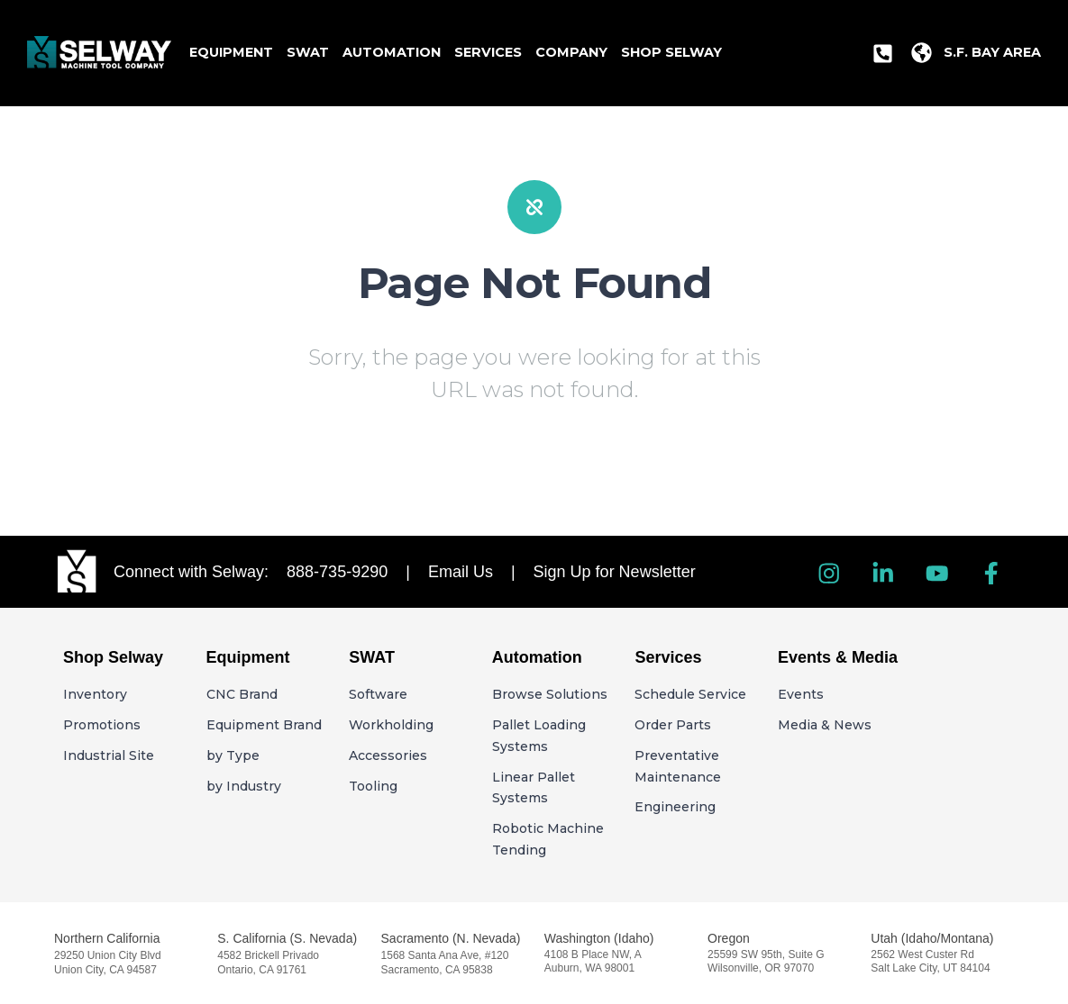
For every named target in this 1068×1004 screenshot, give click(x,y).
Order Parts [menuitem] (672, 725)
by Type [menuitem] (233, 755)
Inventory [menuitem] (95, 694)
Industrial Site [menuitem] (108, 755)
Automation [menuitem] (391, 52)
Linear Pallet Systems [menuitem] (533, 788)
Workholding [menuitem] (391, 725)
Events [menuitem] (801, 694)
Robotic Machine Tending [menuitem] (548, 839)
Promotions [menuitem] (102, 725)
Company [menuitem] (571, 52)
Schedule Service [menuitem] (690, 694)
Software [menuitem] (378, 694)
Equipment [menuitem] (231, 52)
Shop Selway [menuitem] (671, 52)
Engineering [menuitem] (675, 807)
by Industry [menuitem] (243, 786)
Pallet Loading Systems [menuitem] (539, 736)
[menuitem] (882, 53)
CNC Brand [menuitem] (242, 694)
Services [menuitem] (488, 52)
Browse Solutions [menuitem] (549, 694)
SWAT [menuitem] (308, 52)
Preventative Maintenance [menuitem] (677, 766)
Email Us (469, 572)
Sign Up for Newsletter (619, 572)
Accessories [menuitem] (388, 755)
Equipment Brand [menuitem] (264, 725)
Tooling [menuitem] (373, 786)
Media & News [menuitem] (825, 725)
